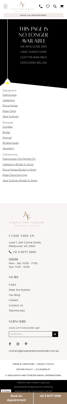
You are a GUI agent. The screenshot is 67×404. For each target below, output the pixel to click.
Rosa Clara (9, 111)
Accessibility (43, 370)
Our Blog (14, 295)
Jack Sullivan (11, 117)
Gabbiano (9, 100)
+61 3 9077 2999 (50, 396)
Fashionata (10, 95)
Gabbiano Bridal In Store (18, 165)
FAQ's (12, 285)
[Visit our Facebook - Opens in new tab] (10, 345)
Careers (13, 300)
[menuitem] (5, 6)
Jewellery (8, 149)
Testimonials (17, 311)
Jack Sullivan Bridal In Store (20, 181)
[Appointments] (33, 15)
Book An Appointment (16, 398)
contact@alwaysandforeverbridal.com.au (34, 351)
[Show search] (55, 6)
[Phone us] (40, 6)
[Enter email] (33, 335)
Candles (8, 127)
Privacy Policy (45, 365)
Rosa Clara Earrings (15, 175)
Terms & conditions (23, 365)
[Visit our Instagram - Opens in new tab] (17, 345)
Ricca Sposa (10, 106)
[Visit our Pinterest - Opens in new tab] (26, 345)
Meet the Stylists (19, 290)
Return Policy (25, 370)
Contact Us (16, 305)
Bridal (6, 132)
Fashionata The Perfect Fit (19, 159)
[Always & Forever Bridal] (22, 7)
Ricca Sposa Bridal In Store (19, 170)
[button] (5, 6)
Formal (7, 138)
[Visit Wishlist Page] (48, 6)
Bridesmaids (10, 143)
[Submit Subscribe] (55, 335)
